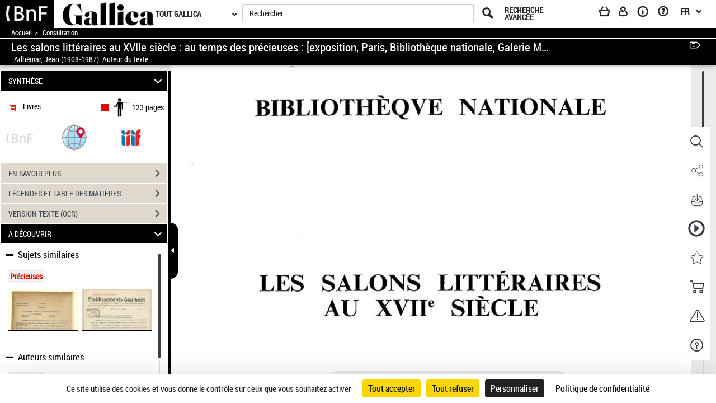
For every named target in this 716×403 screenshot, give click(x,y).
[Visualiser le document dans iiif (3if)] (131, 137)
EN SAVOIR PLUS (87, 173)
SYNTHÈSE (87, 81)
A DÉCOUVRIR (87, 233)
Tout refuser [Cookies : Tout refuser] (453, 388)
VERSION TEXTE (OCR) (87, 214)
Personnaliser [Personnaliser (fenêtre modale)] (515, 388)
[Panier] (610, 13)
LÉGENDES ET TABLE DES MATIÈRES (87, 194)
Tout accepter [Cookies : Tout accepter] (391, 388)
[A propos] (647, 13)
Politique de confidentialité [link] (602, 388)
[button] (74, 137)
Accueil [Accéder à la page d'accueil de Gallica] (21, 33)
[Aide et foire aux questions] (667, 13)
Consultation (60, 33)
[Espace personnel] (628, 13)
